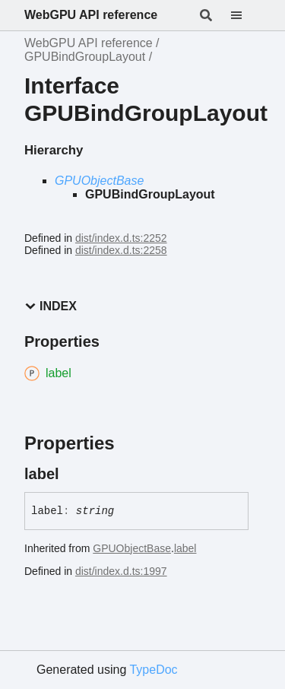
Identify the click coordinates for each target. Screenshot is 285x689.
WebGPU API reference (90, 14)
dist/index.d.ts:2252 (121, 238)
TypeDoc (153, 669)
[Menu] (245, 15)
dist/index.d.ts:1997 (121, 571)
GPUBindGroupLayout (84, 56)
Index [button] (50, 306)
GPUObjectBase (99, 180)
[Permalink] (73, 473)
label (185, 548)
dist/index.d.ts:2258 (121, 250)
